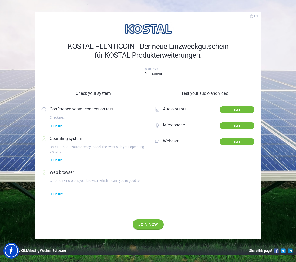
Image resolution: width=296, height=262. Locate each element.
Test (237, 109)
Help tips (56, 125)
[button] (11, 250)
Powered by (34, 250)
